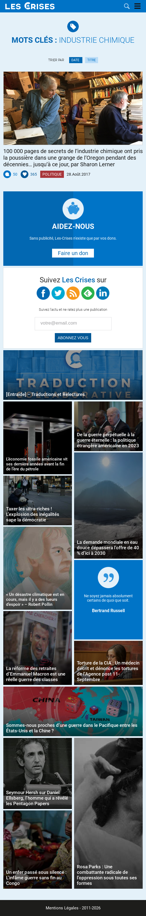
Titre (91, 60)
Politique (52, 174)
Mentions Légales (62, 908)
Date (75, 60)
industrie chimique (73, 40)
